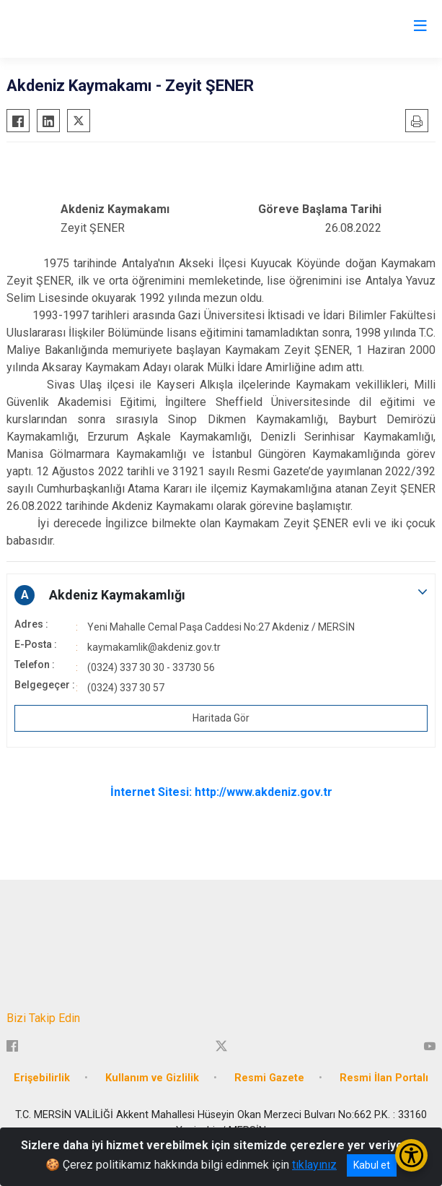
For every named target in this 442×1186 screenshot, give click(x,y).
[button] (221, 595)
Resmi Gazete (269, 1078)
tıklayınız (314, 1165)
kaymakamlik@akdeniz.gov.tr (154, 647)
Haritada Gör (221, 718)
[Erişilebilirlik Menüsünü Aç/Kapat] (411, 1155)
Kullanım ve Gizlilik (152, 1078)
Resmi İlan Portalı (384, 1078)
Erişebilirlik (42, 1078)
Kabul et (371, 1165)
